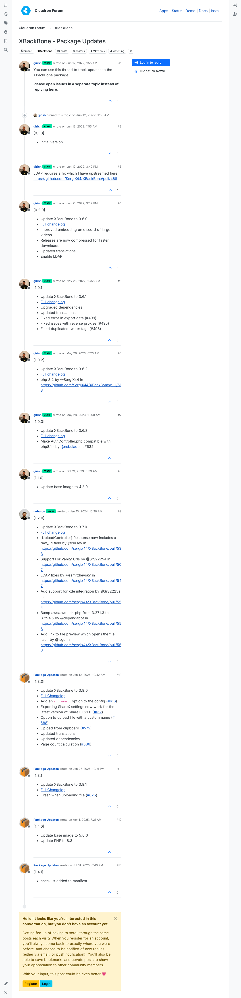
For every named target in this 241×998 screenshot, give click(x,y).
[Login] (235, 5)
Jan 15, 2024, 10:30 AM (86, 511)
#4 (119, 203)
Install (215, 10)
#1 (119, 63)
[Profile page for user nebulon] (24, 514)
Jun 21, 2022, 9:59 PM (82, 203)
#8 (119, 471)
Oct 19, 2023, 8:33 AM (82, 471)
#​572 (86, 728)
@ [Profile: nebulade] (70, 446)
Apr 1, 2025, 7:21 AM (87, 819)
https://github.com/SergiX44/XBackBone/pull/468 (75, 178)
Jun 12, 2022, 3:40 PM (82, 166)
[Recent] (6, 14)
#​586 (85, 744)
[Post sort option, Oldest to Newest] (151, 71)
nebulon (39, 511)
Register (31, 983)
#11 (119, 768)
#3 (119, 166)
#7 (119, 415)
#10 (119, 674)
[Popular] (6, 32)
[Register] (235, 14)
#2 (119, 126)
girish (37, 63)
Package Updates (46, 674)
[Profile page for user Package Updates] (24, 677)
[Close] (115, 918)
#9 (119, 511)
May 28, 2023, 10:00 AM (83, 415)
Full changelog (53, 224)
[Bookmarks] (6, 41)
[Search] (6, 50)
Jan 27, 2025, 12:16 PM (88, 768)
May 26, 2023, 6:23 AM (82, 353)
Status (177, 10)
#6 (119, 353)
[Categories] (6, 5)
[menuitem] (235, 5)
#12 (119, 819)
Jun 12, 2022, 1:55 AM (81, 63)
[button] (6, 983)
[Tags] (6, 23)
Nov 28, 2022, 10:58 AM (83, 281)
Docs (203, 10)
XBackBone (44, 51)
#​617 (98, 712)
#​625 (91, 795)
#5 (119, 281)
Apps (163, 10)
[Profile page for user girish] (24, 66)
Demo (190, 10)
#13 (119, 865)
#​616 (112, 701)
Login (46, 983)
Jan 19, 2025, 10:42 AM (89, 674)
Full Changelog (53, 695)
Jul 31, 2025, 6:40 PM (88, 865)
